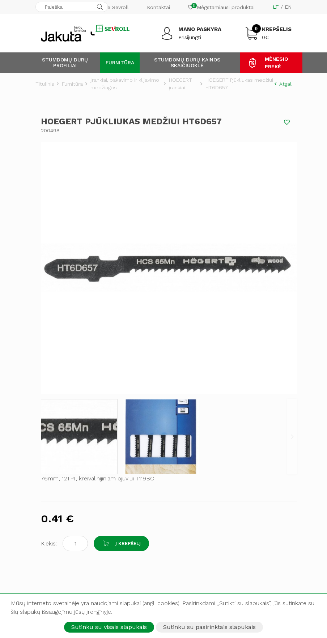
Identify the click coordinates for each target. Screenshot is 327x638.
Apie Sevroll (114, 7)
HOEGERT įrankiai (180, 83)
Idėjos (42, 518)
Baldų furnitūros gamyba (199, 495)
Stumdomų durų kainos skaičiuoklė (187, 62)
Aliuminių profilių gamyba (200, 480)
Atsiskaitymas (51, 480)
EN (288, 7)
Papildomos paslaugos (196, 502)
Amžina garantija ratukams (201, 434)
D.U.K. (42, 510)
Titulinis (44, 84)
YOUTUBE (59, 571)
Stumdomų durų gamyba (199, 487)
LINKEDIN (59, 582)
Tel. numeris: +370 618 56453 (66, 426)
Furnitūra (120, 62)
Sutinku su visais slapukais (109, 627)
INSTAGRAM (61, 560)
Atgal (283, 84)
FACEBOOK (60, 549)
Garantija (46, 502)
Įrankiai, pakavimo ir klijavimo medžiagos (124, 83)
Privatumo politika (191, 426)
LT (276, 7)
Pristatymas (49, 487)
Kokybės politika (189, 419)
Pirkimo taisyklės (55, 495)
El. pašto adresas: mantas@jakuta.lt (69, 444)
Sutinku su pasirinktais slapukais (209, 627)
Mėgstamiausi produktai (221, 6)
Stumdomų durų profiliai (65, 62)
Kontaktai (158, 7)
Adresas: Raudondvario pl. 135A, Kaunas (84, 407)
